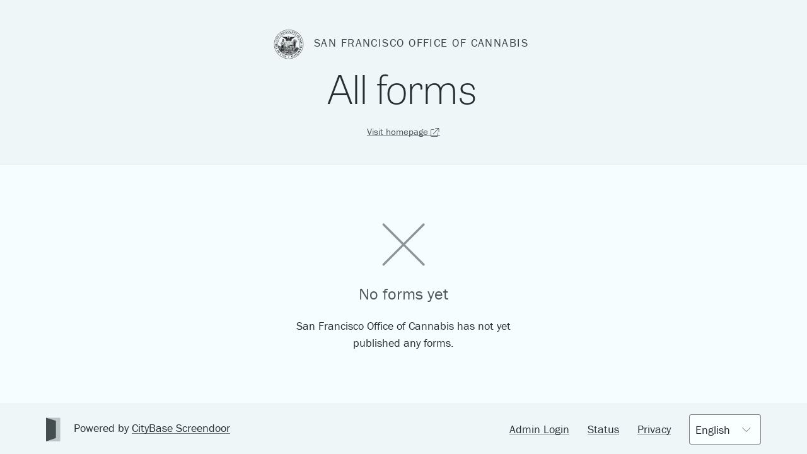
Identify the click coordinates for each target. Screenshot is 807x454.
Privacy (654, 429)
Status (603, 429)
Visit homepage (403, 131)
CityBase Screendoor (181, 428)
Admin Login (539, 429)
